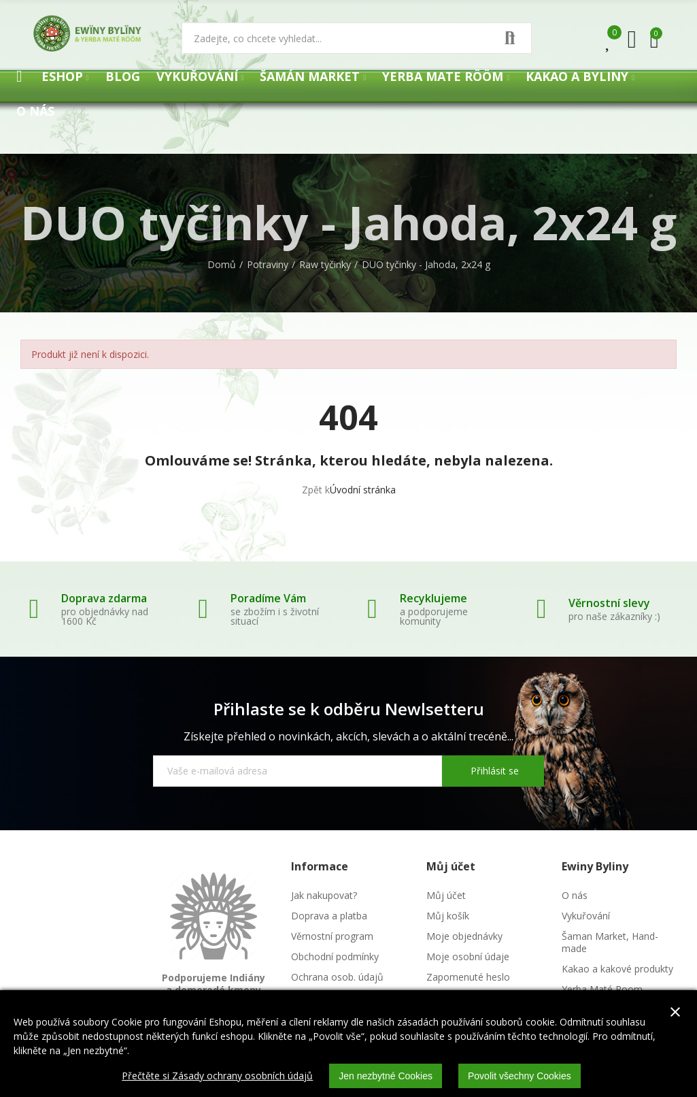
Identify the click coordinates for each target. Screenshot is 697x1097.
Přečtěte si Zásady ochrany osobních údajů (217, 1075)
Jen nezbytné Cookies (385, 1075)
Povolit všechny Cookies (519, 1075)
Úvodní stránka (363, 489)
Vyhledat (510, 38)
